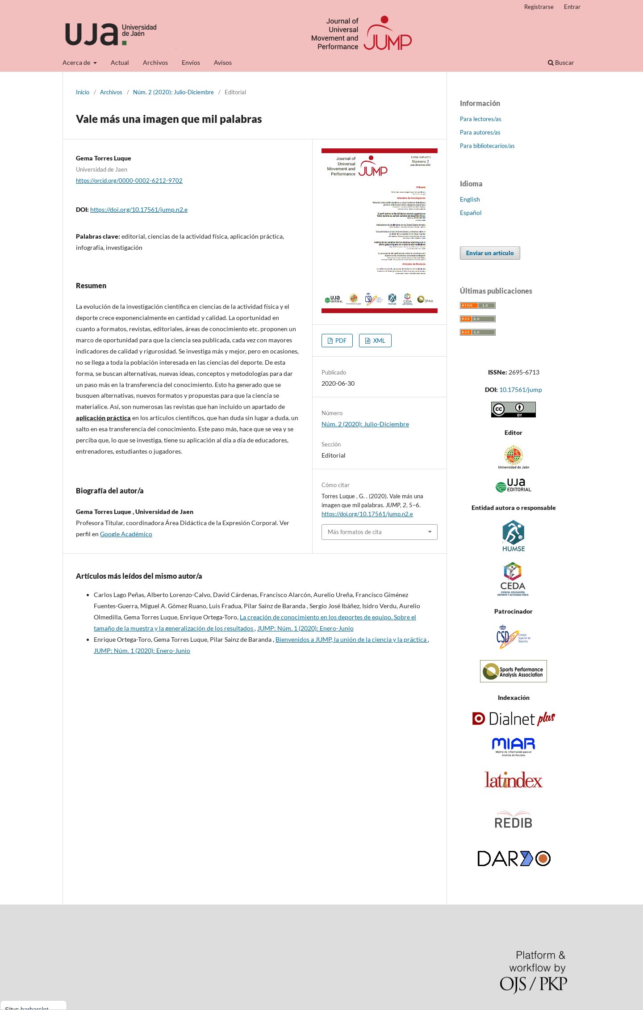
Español (471, 212)
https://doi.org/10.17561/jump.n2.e (139, 209)
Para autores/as (480, 132)
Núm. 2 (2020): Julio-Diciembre (173, 92)
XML (378, 340)
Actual (120, 62)
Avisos (223, 62)
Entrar (572, 6)
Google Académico (126, 534)
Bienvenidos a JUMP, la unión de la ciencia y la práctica (352, 639)
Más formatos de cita (355, 531)
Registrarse (539, 6)
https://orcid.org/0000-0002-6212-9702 (129, 180)
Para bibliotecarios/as (487, 145)
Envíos (191, 62)
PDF (340, 340)
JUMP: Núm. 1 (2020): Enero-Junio (305, 628)
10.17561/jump (520, 389)
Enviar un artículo (490, 253)
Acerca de (77, 62)
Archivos (155, 62)
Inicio (82, 92)
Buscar (561, 62)
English (470, 199)
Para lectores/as (480, 118)
